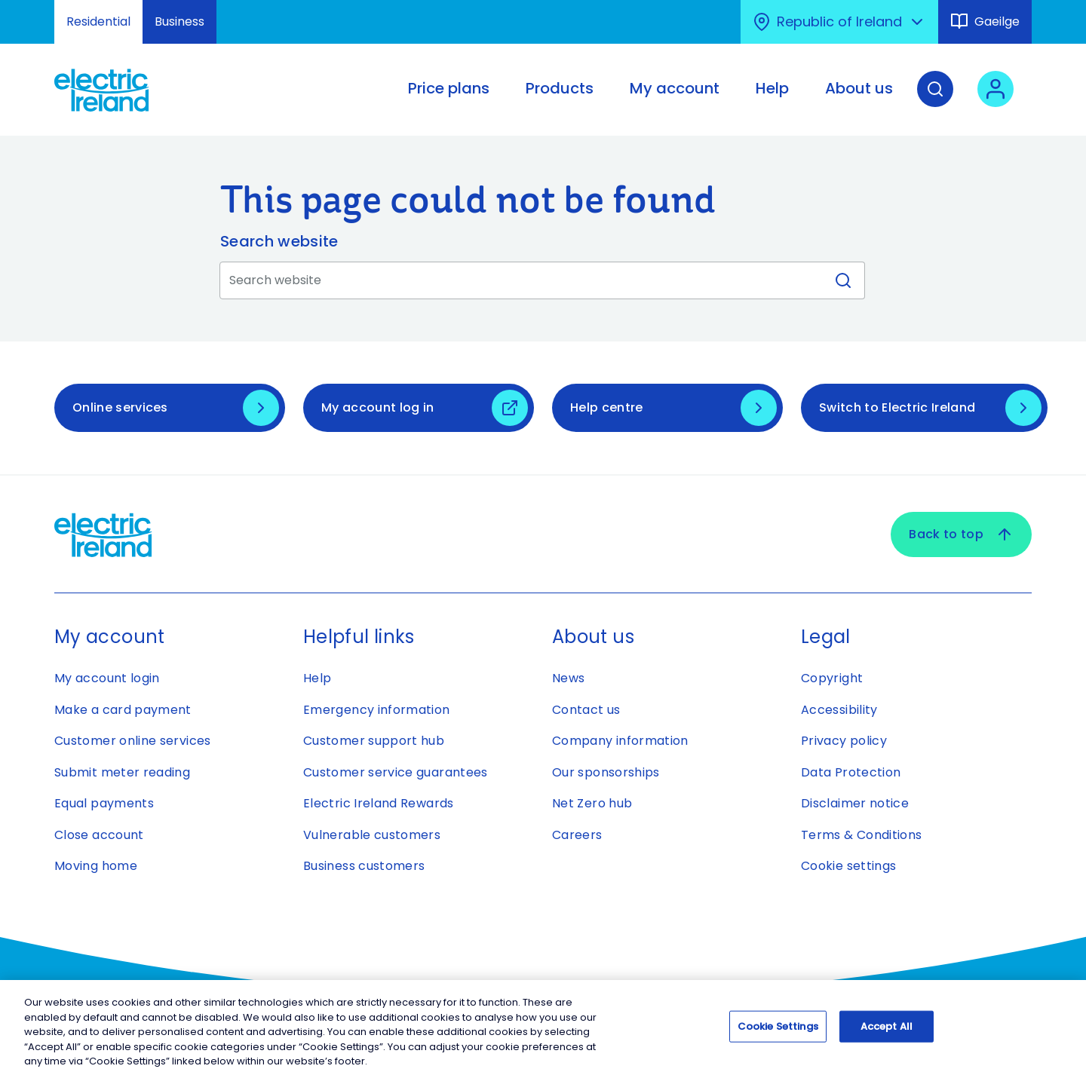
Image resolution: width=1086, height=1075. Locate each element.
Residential (98, 21)
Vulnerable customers (371, 835)
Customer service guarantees (395, 772)
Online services (120, 407)
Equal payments (104, 803)
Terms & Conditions (861, 835)
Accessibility (839, 709)
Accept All (887, 1034)
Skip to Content (24, 9)
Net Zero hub (592, 803)
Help (317, 678)
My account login (107, 678)
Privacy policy (844, 740)
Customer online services (132, 740)
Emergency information (376, 709)
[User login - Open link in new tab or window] (995, 100)
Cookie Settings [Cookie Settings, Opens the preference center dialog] (778, 1034)
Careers (577, 835)
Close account (99, 835)
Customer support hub (373, 740)
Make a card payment (123, 709)
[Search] (935, 100)
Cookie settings (848, 865)
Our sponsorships (606, 772)
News (568, 678)
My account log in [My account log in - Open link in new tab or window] (377, 407)
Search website (279, 241)
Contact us (586, 709)
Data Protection (850, 772)
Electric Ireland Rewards (378, 803)
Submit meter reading (122, 772)
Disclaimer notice (855, 803)
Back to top (961, 534)
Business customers (364, 865)
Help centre (606, 407)
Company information (620, 740)
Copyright (832, 678)
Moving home (95, 865)
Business (179, 21)
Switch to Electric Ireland (897, 407)
